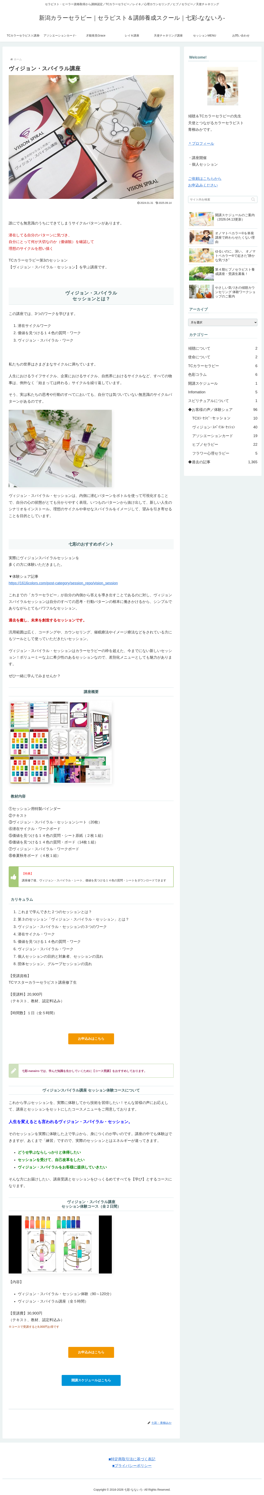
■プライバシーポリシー (132, 1466)
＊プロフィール (201, 143)
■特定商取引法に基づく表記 (131, 1459)
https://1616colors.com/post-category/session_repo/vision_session (63, 583)
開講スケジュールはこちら (91, 1380)
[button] (253, 199)
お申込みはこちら (91, 1038)
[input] (222, 199)
